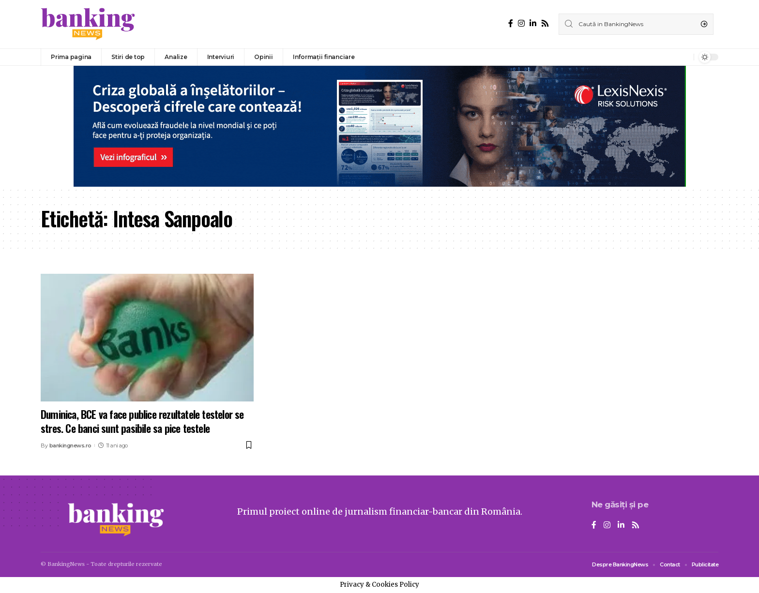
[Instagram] (521, 23)
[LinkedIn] (533, 23)
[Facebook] (511, 23)
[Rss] (545, 23)
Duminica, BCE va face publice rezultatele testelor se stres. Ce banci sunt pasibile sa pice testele (142, 421)
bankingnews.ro (70, 445)
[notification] (684, 57)
